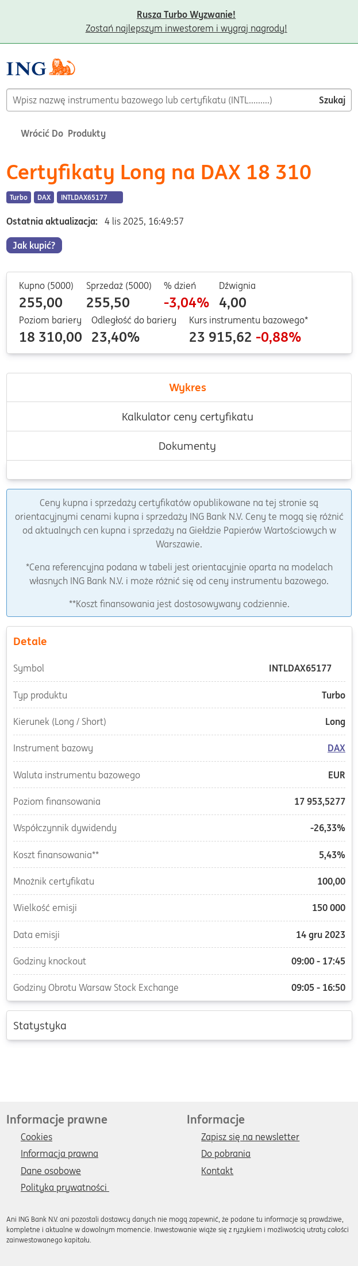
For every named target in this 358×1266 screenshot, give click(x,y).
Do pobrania (226, 1154)
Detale (179, 640)
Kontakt (217, 1171)
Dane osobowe (51, 1171)
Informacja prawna (59, 1154)
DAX (336, 748)
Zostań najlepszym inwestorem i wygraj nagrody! (186, 15)
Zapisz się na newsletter (250, 1137)
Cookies (36, 1137)
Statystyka (179, 1024)
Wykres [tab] (179, 387)
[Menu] (347, 71)
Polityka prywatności (65, 1188)
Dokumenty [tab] (179, 446)
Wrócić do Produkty (56, 133)
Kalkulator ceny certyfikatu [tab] (179, 416)
